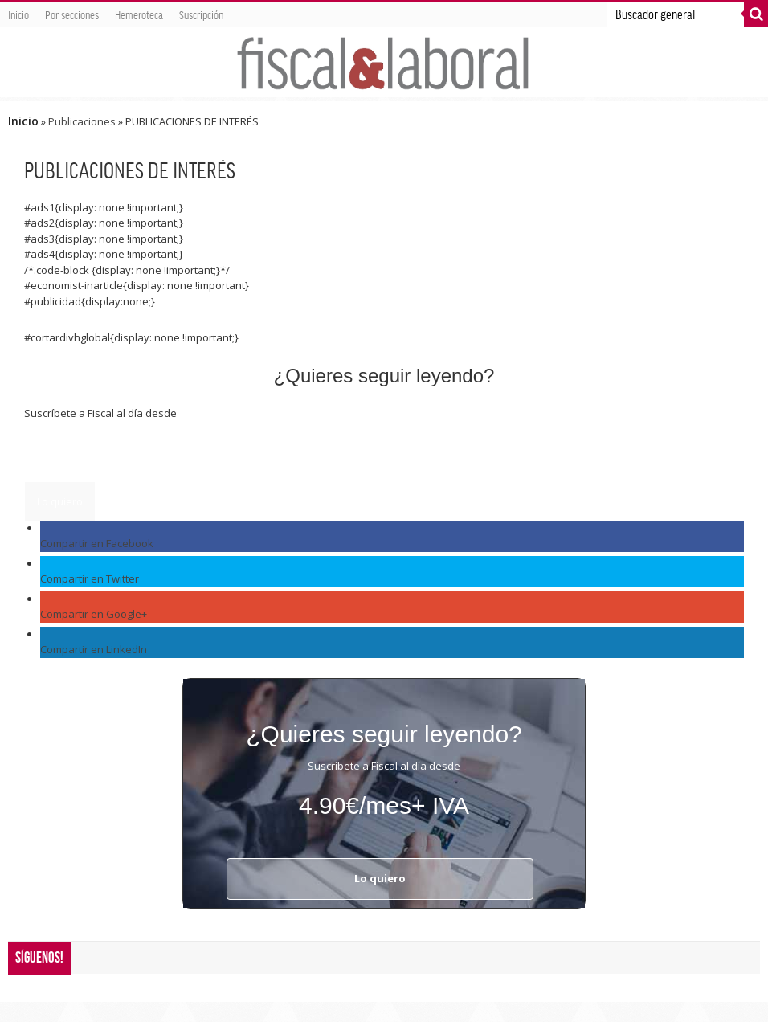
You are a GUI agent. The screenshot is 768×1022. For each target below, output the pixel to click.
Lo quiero (60, 501)
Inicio (18, 14)
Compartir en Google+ (93, 614)
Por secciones (72, 14)
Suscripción (201, 14)
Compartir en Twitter (89, 578)
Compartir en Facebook (96, 543)
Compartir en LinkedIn (93, 649)
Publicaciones (82, 121)
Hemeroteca (139, 14)
